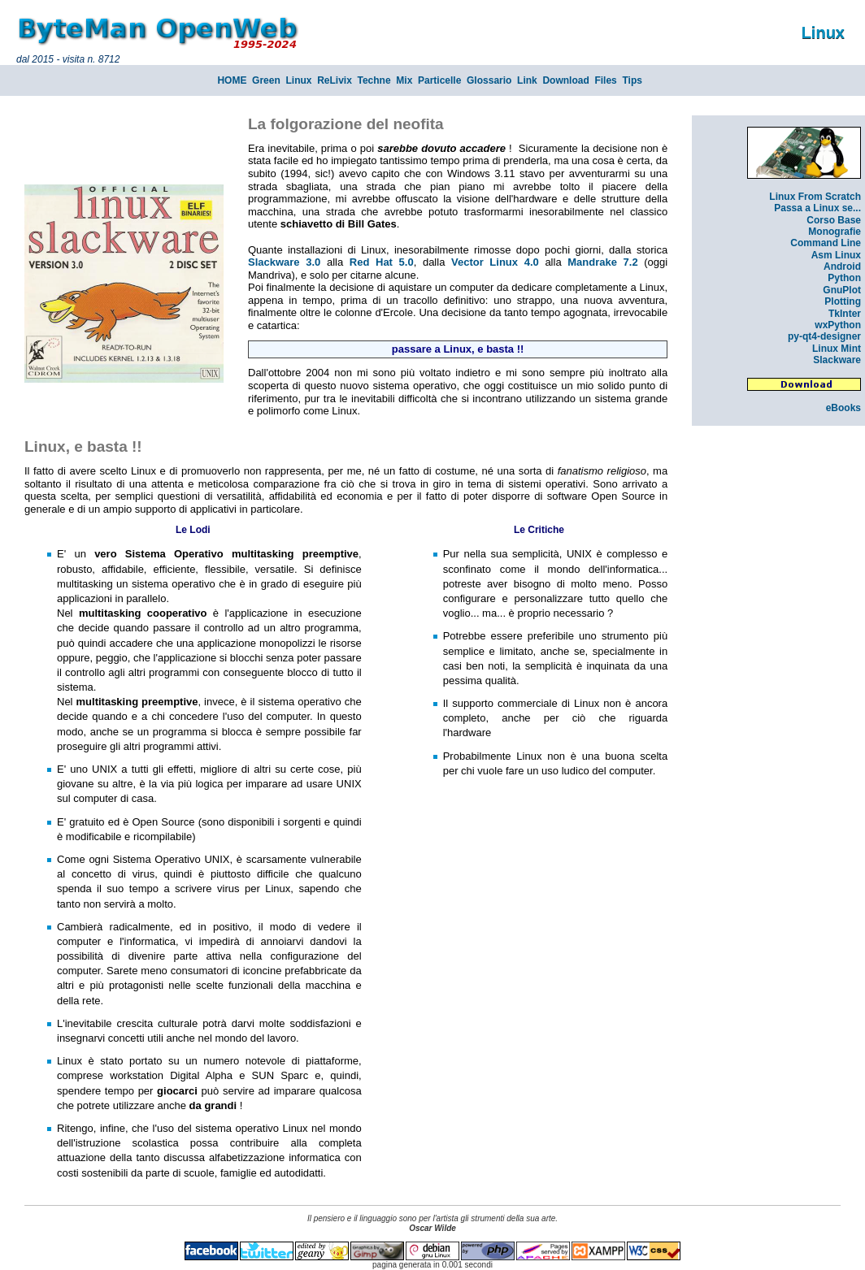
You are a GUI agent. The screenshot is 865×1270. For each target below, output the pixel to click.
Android (842, 266)
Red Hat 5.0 (382, 262)
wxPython (838, 325)
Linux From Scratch (815, 196)
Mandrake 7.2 (602, 262)
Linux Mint (836, 348)
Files (605, 80)
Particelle (439, 80)
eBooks (843, 408)
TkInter (844, 313)
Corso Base (833, 220)
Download (565, 80)
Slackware (837, 360)
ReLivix (334, 80)
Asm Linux (836, 255)
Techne (374, 80)
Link (527, 80)
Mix (404, 80)
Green (266, 80)
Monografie (834, 231)
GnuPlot (842, 290)
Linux (298, 80)
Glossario (489, 80)
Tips (631, 80)
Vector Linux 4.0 (495, 262)
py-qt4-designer (824, 336)
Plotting (842, 301)
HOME (231, 80)
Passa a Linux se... (817, 208)
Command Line (825, 243)
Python (844, 278)
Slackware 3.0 (284, 262)
